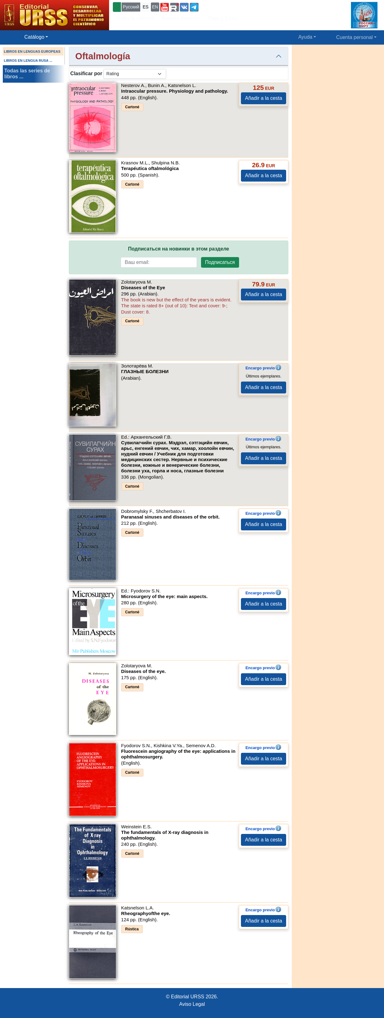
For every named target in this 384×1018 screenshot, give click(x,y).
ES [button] (146, 6)
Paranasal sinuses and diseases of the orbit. (170, 516)
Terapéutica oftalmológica (150, 168)
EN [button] (155, 6)
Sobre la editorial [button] (135, 18)
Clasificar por (86, 73)
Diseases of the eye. (143, 671)
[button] (164, 7)
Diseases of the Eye (143, 287)
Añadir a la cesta (263, 98)
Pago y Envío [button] (223, 18)
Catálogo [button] (34, 37)
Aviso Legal (192, 1004)
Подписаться (220, 262)
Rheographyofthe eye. (145, 913)
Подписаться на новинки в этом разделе (178, 248)
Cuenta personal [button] (354, 37)
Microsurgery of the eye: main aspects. (164, 596)
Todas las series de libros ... (27, 73)
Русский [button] (131, 6)
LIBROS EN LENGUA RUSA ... (28, 60)
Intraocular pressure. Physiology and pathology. (174, 91)
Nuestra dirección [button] (180, 18)
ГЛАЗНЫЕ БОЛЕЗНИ (145, 371)
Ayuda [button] (305, 37)
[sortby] (134, 74)
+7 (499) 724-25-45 (222, 6)
